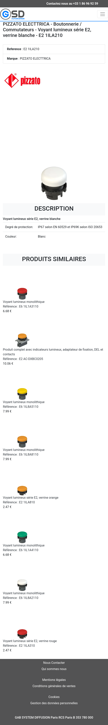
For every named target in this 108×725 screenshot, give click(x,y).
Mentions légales (54, 680)
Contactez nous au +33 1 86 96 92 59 (72, 3)
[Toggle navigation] (102, 14)
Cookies (53, 697)
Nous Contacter (54, 663)
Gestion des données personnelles (54, 703)
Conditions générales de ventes (54, 686)
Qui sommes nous (54, 669)
